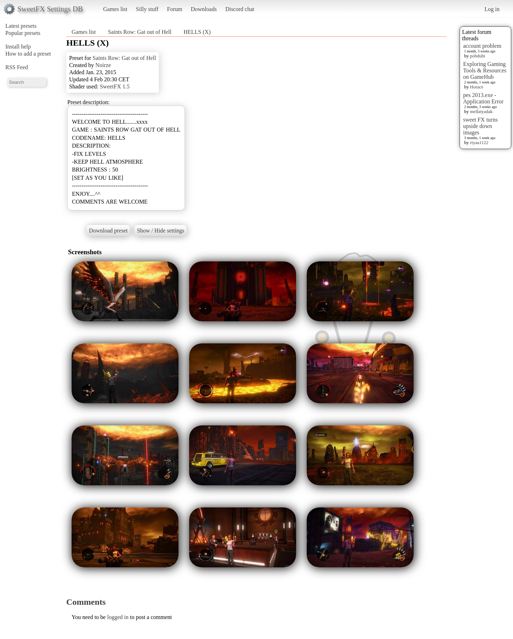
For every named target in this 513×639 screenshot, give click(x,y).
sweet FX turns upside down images (480, 126)
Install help (18, 47)
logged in (118, 617)
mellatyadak (481, 111)
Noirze (103, 65)
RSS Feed (16, 67)
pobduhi (477, 55)
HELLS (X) (197, 32)
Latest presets (21, 26)
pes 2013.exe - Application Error (483, 98)
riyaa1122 (479, 142)
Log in (491, 9)
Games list (115, 9)
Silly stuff (147, 9)
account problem (482, 46)
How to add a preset (28, 54)
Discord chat (239, 9)
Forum (174, 9)
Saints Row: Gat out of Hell (139, 32)
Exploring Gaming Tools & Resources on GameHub (485, 70)
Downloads (204, 9)
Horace (476, 87)
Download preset (108, 231)
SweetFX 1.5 (115, 86)
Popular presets (22, 33)
